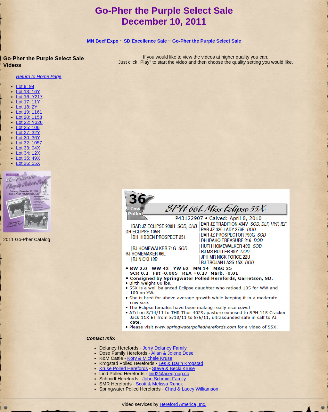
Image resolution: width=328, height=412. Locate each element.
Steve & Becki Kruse (173, 368)
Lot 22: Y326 (29, 122)
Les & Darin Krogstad (181, 363)
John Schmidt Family (164, 378)
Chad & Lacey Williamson (191, 389)
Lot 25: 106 (27, 127)
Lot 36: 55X (28, 163)
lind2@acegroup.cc (169, 373)
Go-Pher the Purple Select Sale (206, 41)
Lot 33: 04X (28, 147)
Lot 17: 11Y (28, 101)
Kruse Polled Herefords (123, 368)
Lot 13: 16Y (28, 91)
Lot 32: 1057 (29, 142)
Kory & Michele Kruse (149, 358)
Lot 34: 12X (28, 153)
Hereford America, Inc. (183, 404)
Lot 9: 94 (25, 86)
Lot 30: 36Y (28, 137)
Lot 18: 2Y (26, 106)
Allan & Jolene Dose (172, 353)
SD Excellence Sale (145, 41)
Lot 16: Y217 (29, 96)
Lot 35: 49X (28, 158)
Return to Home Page (39, 76)
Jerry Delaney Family (165, 348)
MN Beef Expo (103, 41)
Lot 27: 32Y (28, 132)
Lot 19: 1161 (29, 112)
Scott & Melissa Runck (159, 383)
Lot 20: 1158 (29, 117)
